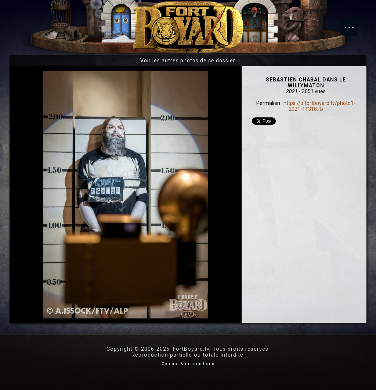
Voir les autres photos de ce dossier (187, 60)
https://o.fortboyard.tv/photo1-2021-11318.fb (319, 106)
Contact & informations (188, 363)
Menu (352, 23)
